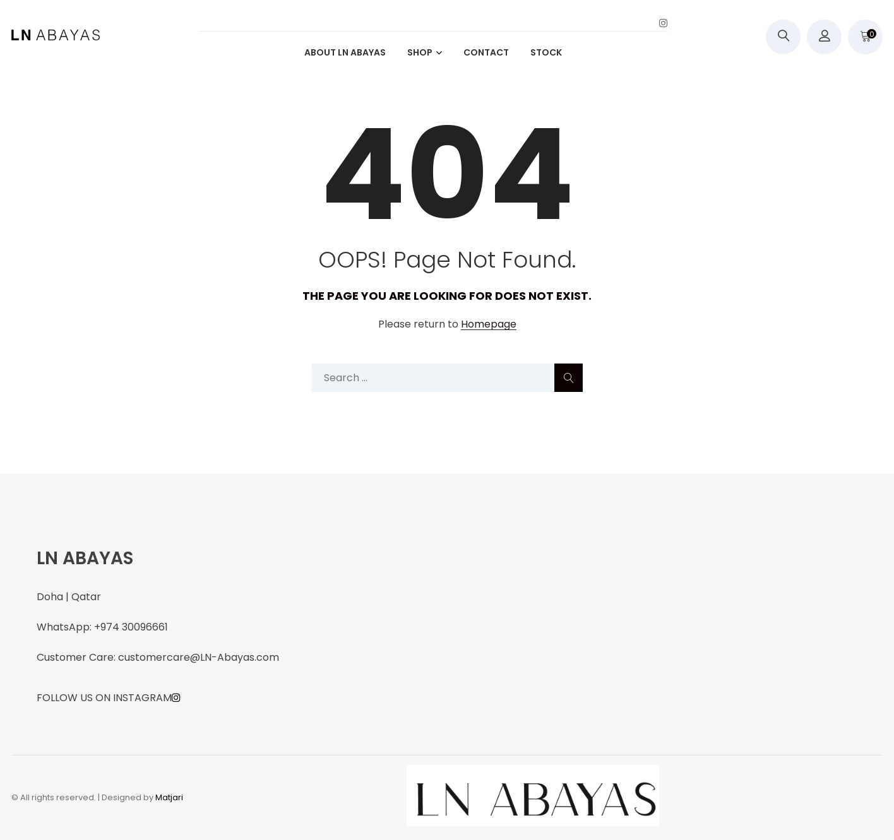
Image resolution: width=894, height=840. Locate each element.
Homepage (488, 324)
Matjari (169, 797)
